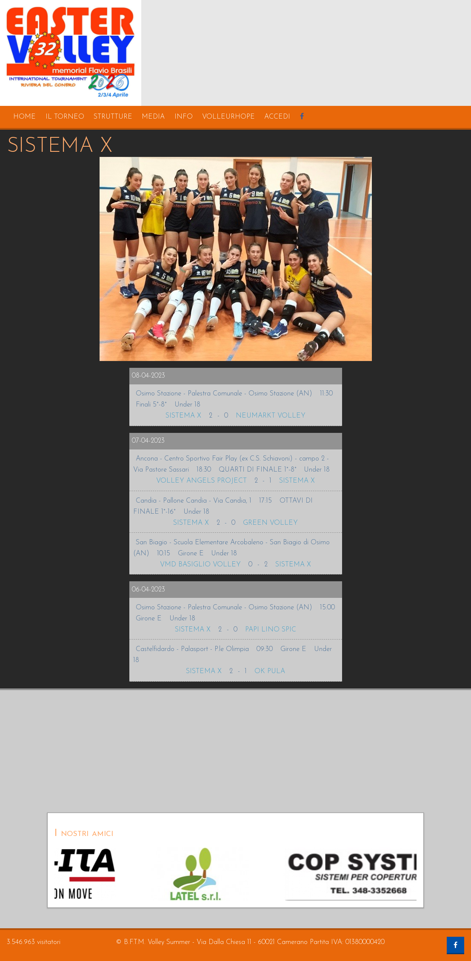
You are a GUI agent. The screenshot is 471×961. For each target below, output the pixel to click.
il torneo (65, 117)
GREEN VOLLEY (270, 523)
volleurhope (228, 117)
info (183, 117)
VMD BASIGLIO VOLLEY (200, 564)
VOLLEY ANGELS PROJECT (201, 481)
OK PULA (269, 671)
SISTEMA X (183, 415)
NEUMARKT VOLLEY (270, 415)
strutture (113, 117)
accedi (277, 117)
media (153, 117)
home (24, 117)
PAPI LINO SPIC (270, 629)
